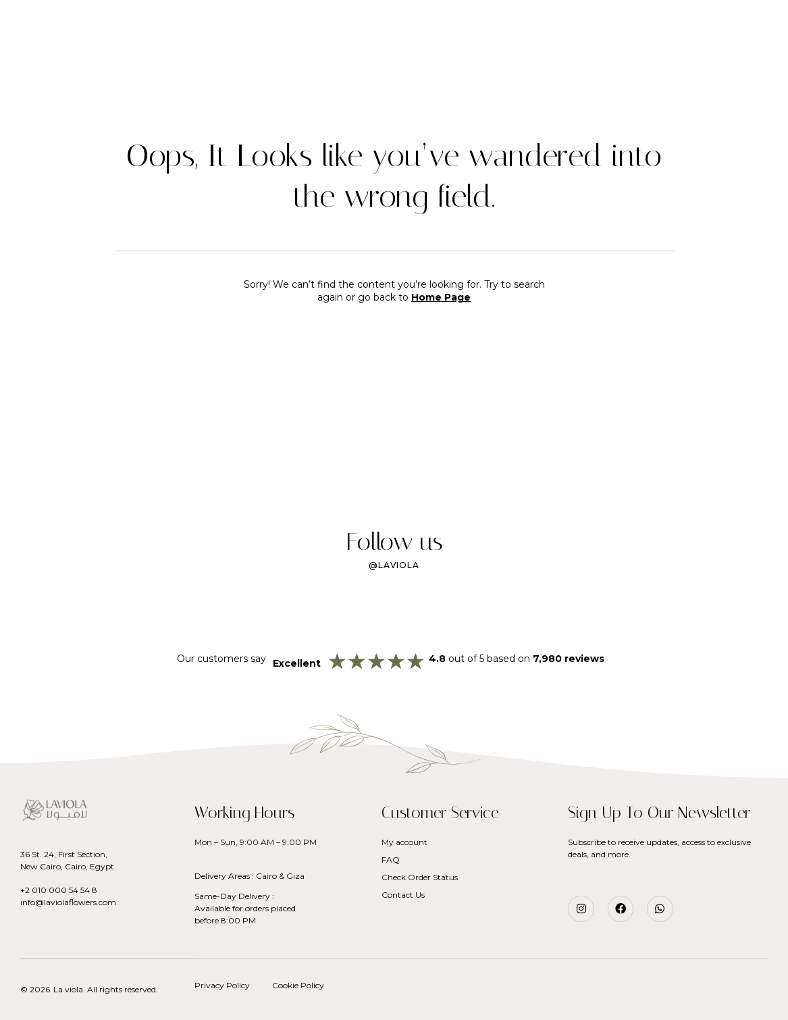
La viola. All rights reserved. (105, 989)
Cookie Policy (298, 985)
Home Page (441, 297)
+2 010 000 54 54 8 (58, 890)
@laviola (394, 565)
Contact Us (403, 895)
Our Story (512, 48)
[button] (39, 27)
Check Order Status (420, 877)
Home (258, 48)
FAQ (391, 860)
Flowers (317, 48)
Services (441, 48)
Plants (379, 48)
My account (404, 842)
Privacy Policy (222, 985)
